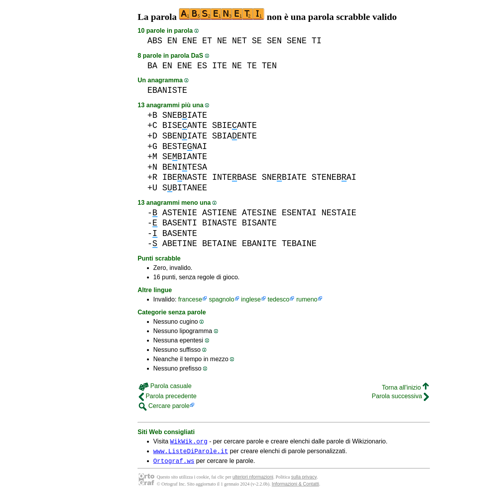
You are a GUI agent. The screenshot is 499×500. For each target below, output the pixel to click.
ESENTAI (299, 212)
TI (316, 40)
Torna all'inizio (405, 387)
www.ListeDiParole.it (190, 453)
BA (152, 65)
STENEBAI (333, 177)
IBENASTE (184, 177)
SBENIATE (184, 136)
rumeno (306, 299)
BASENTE (179, 233)
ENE (189, 40)
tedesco (278, 299)
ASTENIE (179, 212)
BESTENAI (184, 146)
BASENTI (179, 223)
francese (190, 299)
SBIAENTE (234, 136)
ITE (219, 65)
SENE (296, 40)
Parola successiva (400, 396)
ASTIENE (219, 212)
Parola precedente (167, 396)
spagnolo (221, 299)
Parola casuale (165, 386)
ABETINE (179, 243)
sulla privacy (304, 480)
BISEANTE (184, 125)
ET (207, 40)
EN (172, 40)
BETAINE (219, 243)
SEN (274, 40)
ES (202, 65)
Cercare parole (164, 405)
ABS (154, 40)
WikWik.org (188, 442)
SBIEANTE (234, 125)
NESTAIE (339, 212)
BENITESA (184, 167)
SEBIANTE (184, 156)
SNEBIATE (184, 115)
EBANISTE (167, 90)
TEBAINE (299, 243)
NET (239, 40)
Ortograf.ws (174, 464)
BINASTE (219, 223)
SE (257, 40)
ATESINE (259, 212)
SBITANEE (184, 187)
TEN (269, 65)
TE (252, 65)
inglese (251, 299)
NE (222, 40)
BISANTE (259, 223)
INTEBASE (234, 177)
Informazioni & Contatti (295, 487)
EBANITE (259, 243)
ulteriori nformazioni (252, 480)
